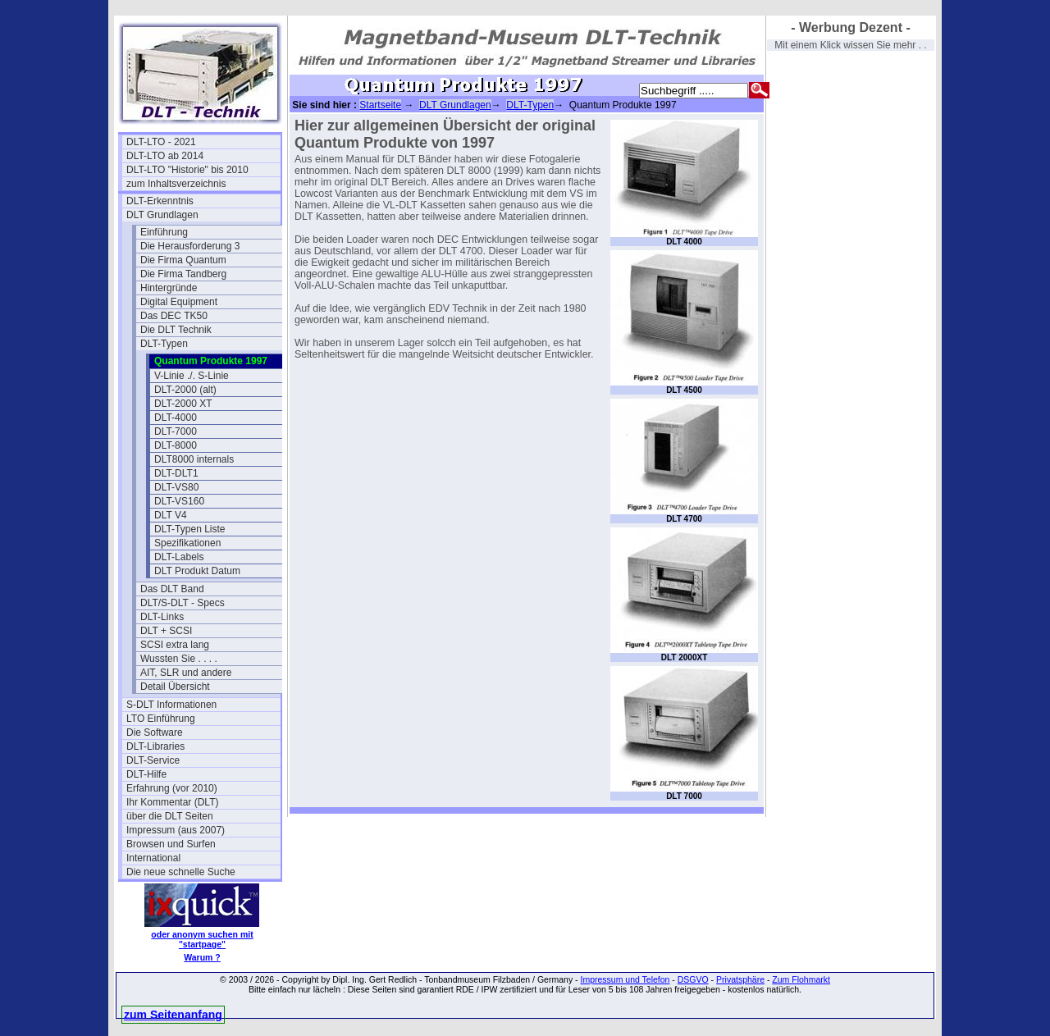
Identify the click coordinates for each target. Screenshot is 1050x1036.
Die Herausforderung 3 (190, 246)
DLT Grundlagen (162, 215)
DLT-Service (153, 760)
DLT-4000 (175, 417)
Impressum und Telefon (624, 979)
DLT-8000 (175, 445)
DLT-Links (162, 617)
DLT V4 (170, 515)
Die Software (154, 732)
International (153, 858)
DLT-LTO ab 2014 (164, 156)
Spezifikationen (187, 543)
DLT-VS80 (176, 487)
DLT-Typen (164, 343)
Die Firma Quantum (183, 260)
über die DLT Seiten (169, 816)
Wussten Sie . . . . (178, 658)
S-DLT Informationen (171, 704)
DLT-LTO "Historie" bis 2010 (187, 170)
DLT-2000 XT (183, 403)
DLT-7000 (175, 431)
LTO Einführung (160, 718)
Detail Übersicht (175, 686)
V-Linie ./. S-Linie (191, 375)
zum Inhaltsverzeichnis (176, 183)
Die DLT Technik (176, 329)
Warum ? (202, 957)
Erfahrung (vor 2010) (171, 788)
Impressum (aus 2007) (175, 830)
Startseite (380, 105)
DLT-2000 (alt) (185, 389)
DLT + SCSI (166, 631)
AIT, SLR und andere (185, 672)
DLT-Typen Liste (189, 529)
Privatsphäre (740, 979)
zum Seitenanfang (173, 1014)
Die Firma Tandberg (183, 274)
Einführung (164, 232)
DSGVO (693, 979)
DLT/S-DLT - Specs (182, 603)
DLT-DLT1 (176, 473)
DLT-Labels (178, 557)
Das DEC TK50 (174, 316)
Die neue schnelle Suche (180, 872)
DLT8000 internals (194, 459)
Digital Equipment (178, 302)
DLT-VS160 (179, 501)
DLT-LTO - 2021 (161, 142)
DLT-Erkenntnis (160, 201)
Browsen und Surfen (171, 844)
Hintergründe (168, 288)
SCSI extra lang (174, 644)
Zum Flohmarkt (801, 979)
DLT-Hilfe (146, 774)
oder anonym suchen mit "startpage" (202, 939)
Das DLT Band (172, 589)
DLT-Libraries (155, 746)
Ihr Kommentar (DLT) (172, 802)
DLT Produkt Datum (197, 571)
